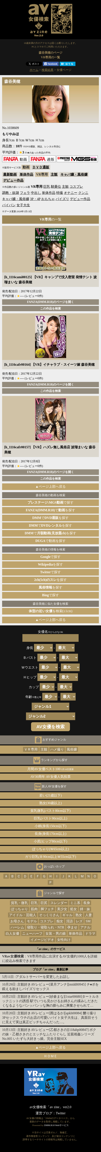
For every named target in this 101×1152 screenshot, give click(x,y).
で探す (50, 502)
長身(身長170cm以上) (50, 833)
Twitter (61, 1113)
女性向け (64, 939)
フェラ (25, 193)
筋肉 (34, 909)
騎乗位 (56, 186)
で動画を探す (50, 541)
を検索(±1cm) (50, 611)
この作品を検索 (50, 308)
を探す (50, 564)
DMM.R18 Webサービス (56, 1125)
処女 (73, 909)
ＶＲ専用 (31, 749)
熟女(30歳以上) (50, 803)
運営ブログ (43, 1113)
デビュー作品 (13, 180)
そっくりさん (49, 915)
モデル (32, 921)
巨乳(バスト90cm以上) (50, 818)
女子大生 (23, 205)
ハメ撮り (57, 749)
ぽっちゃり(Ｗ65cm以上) (50, 849)
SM (88, 921)
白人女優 (12, 933)
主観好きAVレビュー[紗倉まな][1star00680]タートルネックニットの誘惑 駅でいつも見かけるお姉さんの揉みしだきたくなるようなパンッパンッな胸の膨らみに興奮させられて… (50, 1001)
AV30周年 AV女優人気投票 (50, 776)
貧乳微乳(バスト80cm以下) (50, 810)
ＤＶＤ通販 (40, 167)
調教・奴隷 (10, 193)
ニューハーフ (32, 933)
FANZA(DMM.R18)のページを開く (50, 302)
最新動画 (10, 174)
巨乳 (46, 186)
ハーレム (17, 927)
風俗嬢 (72, 749)
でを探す (50, 510)
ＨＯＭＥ (50, 1056)
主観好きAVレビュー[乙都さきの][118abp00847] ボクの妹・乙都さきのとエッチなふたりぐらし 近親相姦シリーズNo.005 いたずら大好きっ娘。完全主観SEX (49, 1034)
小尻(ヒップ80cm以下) (50, 841)
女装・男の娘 (55, 933)
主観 (54, 174)
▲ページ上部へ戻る (50, 486)
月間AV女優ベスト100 (50, 769)
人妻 (88, 915)
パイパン (9, 205)
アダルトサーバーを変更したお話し (43, 977)
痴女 (59, 921)
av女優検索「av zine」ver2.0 (50, 1107)
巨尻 (44, 903)
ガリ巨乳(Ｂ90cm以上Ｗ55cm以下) (50, 856)
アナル (85, 927)
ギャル (67, 915)
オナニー (70, 193)
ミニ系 (75, 903)
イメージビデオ (42, 939)
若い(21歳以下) (50, 795)
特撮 (59, 193)
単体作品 (26, 174)
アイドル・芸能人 (22, 915)
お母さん (17, 921)
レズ (79, 921)
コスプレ (76, 186)
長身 (86, 903)
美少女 (62, 909)
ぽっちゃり (19, 909)
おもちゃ (48, 199)
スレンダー (58, 903)
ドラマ (90, 933)
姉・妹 (85, 909)
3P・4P (35, 199)
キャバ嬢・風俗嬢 (73, 174)
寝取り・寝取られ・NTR (45, 927)
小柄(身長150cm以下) (50, 826)
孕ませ (72, 927)
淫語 (69, 921)
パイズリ (62, 199)
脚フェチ (47, 909)
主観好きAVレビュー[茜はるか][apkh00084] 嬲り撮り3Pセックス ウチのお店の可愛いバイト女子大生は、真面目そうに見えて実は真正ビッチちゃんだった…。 (50, 1017)
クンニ (83, 193)
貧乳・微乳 (19, 903)
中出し (36, 193)
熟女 (78, 915)
